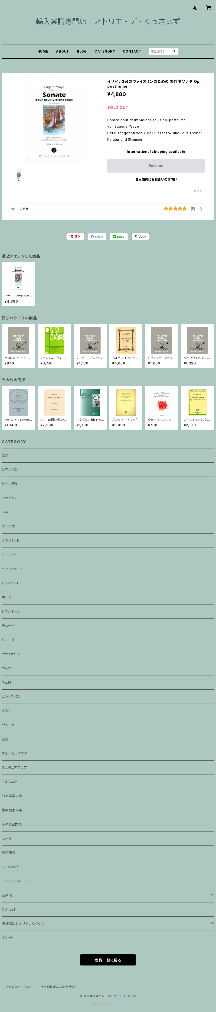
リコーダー (10, 640)
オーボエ (8, 526)
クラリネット (11, 540)
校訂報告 (9, 853)
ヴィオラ (8, 668)
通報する (199, 191)
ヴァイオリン (11, 654)
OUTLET (9, 909)
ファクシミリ (11, 867)
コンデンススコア (14, 881)
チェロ (6, 682)
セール (7, 838)
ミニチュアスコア (14, 767)
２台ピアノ (9, 498)
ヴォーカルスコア (14, 753)
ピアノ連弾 (10, 484)
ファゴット (9, 555)
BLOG (82, 51)
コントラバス (11, 696)
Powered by (108, 1003)
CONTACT (132, 51)
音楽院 (7, 895)
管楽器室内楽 (12, 810)
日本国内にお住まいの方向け (156, 179)
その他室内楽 (12, 824)
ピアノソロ (9, 469)
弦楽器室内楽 (12, 796)
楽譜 (5, 455)
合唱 (5, 739)
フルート (8, 512)
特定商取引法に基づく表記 (57, 987)
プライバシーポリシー (19, 987)
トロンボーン (11, 611)
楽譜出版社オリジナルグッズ (23, 923)
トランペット (11, 583)
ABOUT (62, 51)
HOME (42, 51)
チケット (8, 938)
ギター (6, 711)
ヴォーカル (10, 725)
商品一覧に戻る (108, 960)
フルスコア (10, 782)
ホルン (6, 597)
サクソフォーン (12, 569)
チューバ (8, 626)
